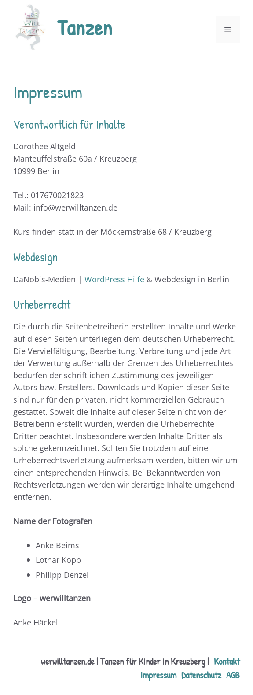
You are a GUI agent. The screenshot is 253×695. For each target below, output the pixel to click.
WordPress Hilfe (114, 279)
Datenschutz (201, 675)
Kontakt (227, 661)
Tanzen (84, 27)
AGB (233, 675)
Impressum (158, 675)
